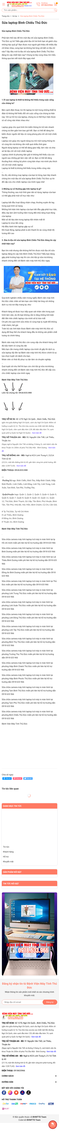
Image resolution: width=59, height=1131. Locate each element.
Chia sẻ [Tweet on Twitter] (27, 778)
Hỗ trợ (6, 856)
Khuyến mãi (8, 861)
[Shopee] (16, 1092)
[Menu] (4, 4)
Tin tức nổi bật (11, 883)
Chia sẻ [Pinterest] (17, 778)
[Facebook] (4, 1092)
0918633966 (19, 1070)
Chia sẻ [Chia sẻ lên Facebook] (6, 778)
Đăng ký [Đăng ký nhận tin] (49, 1002)
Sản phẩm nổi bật (12, 872)
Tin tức (6, 847)
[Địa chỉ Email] (29, 1002)
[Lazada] (22, 1092)
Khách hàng (8, 852)
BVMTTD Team (33, 1120)
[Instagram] (10, 1092)
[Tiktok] (28, 1092)
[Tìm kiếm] (55, 10)
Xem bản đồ (36, 1037)
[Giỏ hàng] (55, 4)
